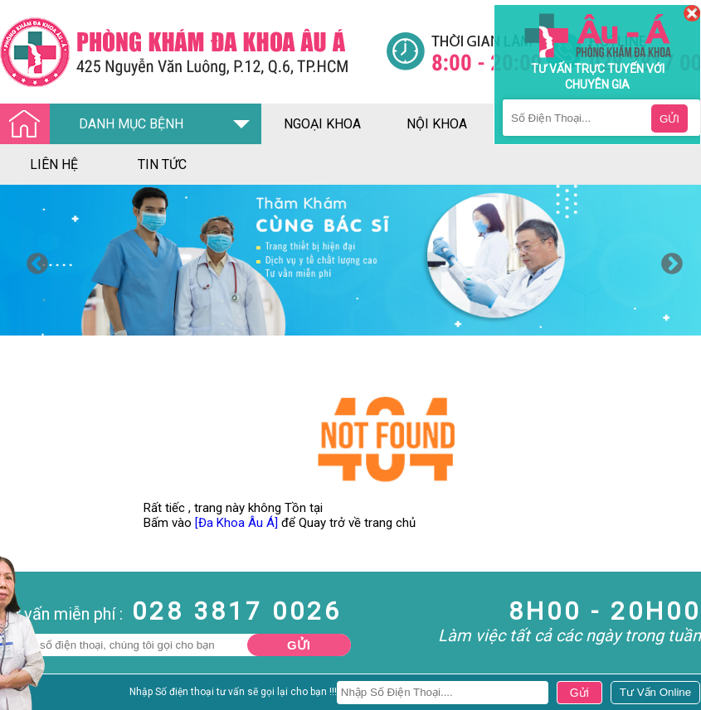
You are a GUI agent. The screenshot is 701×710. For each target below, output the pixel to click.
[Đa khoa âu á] (193, 52)
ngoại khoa (322, 124)
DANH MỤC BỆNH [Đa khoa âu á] (96, 124)
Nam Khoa (28, 695)
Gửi (298, 645)
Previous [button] (33, 260)
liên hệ (54, 164)
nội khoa (436, 124)
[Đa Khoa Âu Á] (236, 522)
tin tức (162, 164)
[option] (350, 260)
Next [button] (668, 260)
